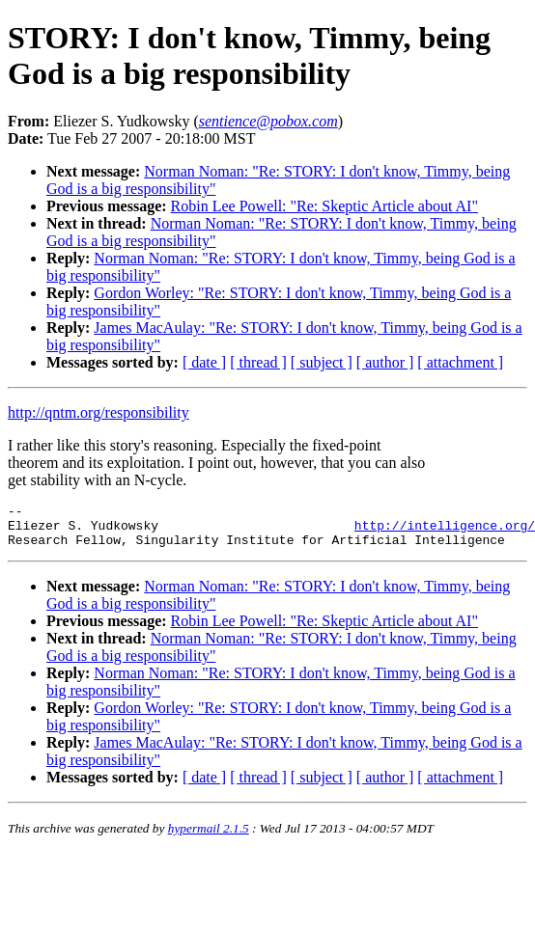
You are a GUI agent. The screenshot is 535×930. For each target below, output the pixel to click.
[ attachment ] (460, 362)
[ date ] (204, 362)
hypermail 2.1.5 (208, 837)
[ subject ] (321, 362)
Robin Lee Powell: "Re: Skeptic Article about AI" (324, 206)
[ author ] (385, 362)
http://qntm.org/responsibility (98, 412)
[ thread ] (258, 362)
